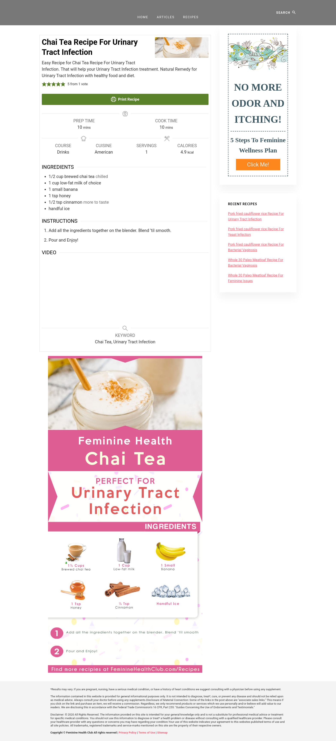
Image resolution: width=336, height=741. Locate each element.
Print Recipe (125, 99)
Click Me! (258, 164)
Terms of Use (146, 732)
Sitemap (162, 732)
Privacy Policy (127, 732)
